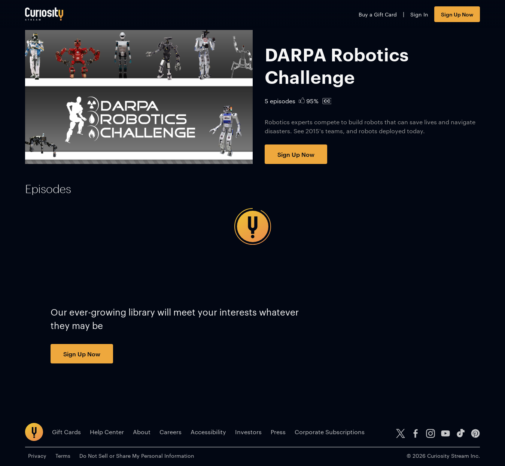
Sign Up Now (457, 14)
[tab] (48, 189)
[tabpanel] (252, 226)
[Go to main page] (44, 14)
